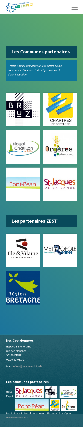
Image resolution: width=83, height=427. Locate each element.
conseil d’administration (17, 417)
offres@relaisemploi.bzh (27, 366)
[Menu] (72, 7)
